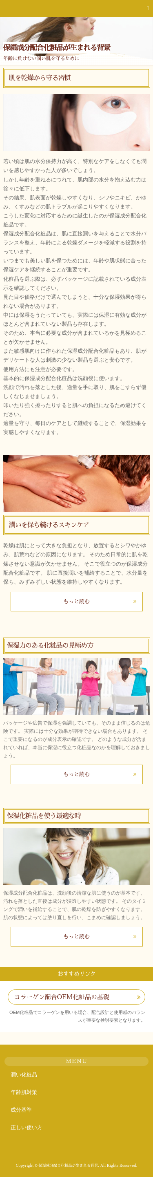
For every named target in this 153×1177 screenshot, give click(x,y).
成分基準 (21, 1110)
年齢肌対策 (24, 1092)
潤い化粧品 (24, 1075)
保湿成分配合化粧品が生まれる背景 (56, 47)
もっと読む (76, 601)
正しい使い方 (26, 1127)
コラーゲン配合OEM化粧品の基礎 (61, 997)
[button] (76, 8)
